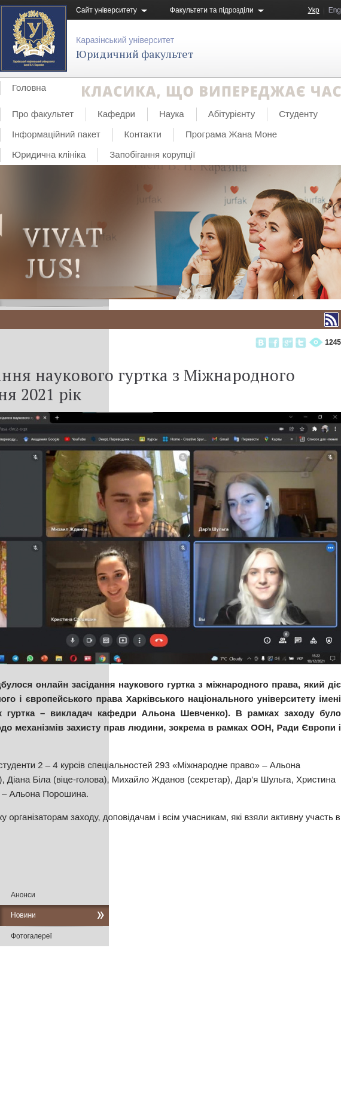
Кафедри (116, 114)
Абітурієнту (231, 114)
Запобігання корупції (152, 154)
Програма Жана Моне (231, 134)
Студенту (298, 114)
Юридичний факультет (134, 54)
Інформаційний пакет (56, 134)
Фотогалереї (31, 936)
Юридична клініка (49, 154)
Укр (313, 10)
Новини (23, 915)
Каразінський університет (125, 40)
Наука (171, 114)
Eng (334, 10)
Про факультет (43, 114)
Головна (29, 87)
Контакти (143, 134)
